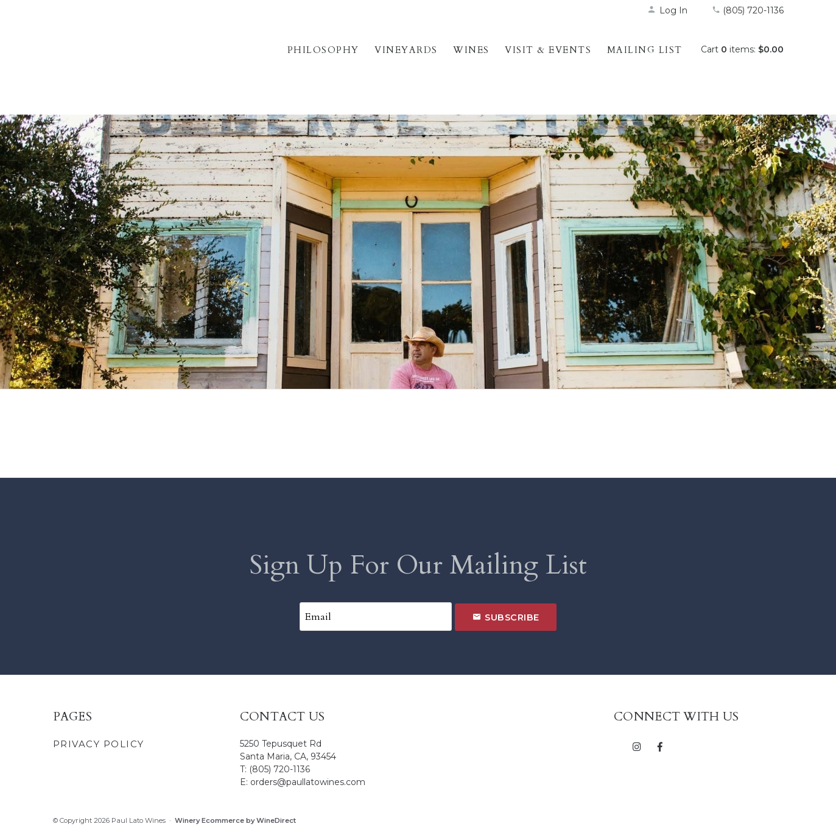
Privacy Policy (98, 744)
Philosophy (323, 50)
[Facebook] (660, 746)
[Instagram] (637, 746)
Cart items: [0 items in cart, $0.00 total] (742, 49)
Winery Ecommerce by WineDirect (235, 820)
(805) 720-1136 (748, 10)
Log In (667, 10)
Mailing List (645, 50)
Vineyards (406, 50)
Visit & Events (548, 50)
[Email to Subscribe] (376, 616)
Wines (471, 50)
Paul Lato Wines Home (132, 64)
